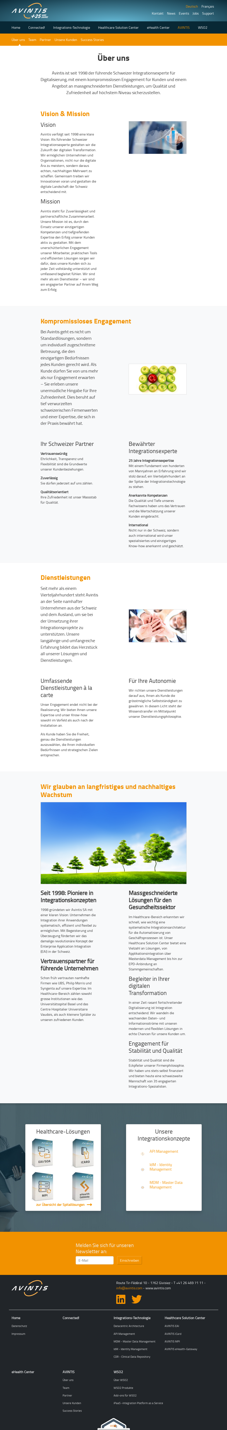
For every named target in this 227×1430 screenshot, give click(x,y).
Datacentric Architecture (129, 1326)
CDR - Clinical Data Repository (132, 1357)
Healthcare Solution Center (118, 27)
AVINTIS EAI (172, 1326)
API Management (164, 1151)
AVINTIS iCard (173, 1334)
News (171, 13)
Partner (45, 39)
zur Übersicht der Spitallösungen (60, 1204)
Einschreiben (129, 1260)
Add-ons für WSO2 (125, 1395)
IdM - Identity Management (161, 1167)
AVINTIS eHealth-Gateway (181, 1349)
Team (32, 39)
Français (207, 6)
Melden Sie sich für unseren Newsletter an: (105, 1248)
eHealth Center (158, 27)
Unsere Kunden (66, 39)
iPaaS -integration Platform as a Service (138, 1403)
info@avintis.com (129, 1288)
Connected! (36, 27)
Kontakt (158, 13)
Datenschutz (19, 1326)
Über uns (18, 39)
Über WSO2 (121, 1380)
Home (16, 27)
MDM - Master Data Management (166, 1185)
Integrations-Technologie (71, 27)
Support (208, 13)
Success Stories (92, 39)
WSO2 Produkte (123, 1388)
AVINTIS (184, 27)
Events (184, 13)
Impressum (18, 1334)
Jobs (196, 13)
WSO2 (202, 27)
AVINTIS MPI (172, 1341)
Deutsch (192, 6)
